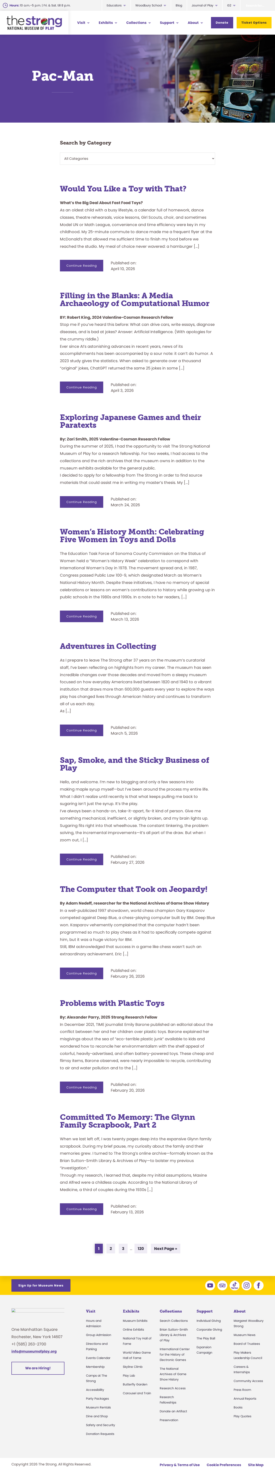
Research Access (173, 1388)
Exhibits (106, 22)
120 (142, 1248)
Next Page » (165, 1249)
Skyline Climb (132, 1367)
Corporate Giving (209, 1329)
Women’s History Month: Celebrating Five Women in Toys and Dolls (132, 535)
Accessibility (95, 1390)
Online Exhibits (133, 1329)
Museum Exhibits (135, 1321)
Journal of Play (202, 5)
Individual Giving (209, 1321)
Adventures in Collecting (108, 646)
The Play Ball (206, 1338)
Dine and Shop (97, 1416)
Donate (222, 22)
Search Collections (174, 1321)
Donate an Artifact (173, 1411)
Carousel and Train (137, 1393)
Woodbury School (148, 5)
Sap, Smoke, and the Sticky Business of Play (134, 764)
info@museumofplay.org (34, 1353)
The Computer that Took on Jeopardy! (134, 889)
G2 (229, 5)
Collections (136, 22)
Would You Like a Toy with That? (123, 188)
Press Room (242, 1390)
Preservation (169, 1420)
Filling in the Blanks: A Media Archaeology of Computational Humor (134, 299)
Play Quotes (242, 1416)
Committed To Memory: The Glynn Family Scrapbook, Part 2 (127, 1121)
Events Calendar (98, 1358)
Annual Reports (245, 1398)
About (193, 22)
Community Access (248, 1381)
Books (238, 1407)
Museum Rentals (98, 1407)
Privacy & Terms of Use (180, 1464)
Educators (114, 5)
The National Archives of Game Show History (173, 1374)
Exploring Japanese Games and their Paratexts (130, 421)
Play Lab (129, 1375)
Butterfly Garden (135, 1384)
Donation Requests (100, 1434)
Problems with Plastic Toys (112, 1003)
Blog (179, 5)
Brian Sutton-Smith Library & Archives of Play (174, 1334)
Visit (81, 22)
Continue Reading (84, 267)
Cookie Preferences (224, 1464)
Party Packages (97, 1398)
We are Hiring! (38, 1370)
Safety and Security (100, 1425)
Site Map (256, 1464)
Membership (95, 1367)
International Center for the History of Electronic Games (175, 1354)
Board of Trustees (247, 1344)
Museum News (244, 1335)
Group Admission (98, 1335)
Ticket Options (254, 22)
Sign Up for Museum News (41, 1285)
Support (167, 22)
